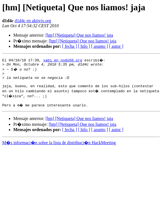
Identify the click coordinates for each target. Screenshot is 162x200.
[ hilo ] (84, 46)
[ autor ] (116, 46)
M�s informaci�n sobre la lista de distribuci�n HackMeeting (59, 147)
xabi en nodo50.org (62, 60)
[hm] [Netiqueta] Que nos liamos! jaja (79, 35)
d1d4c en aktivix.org (33, 20)
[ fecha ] (69, 46)
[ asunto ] (99, 46)
